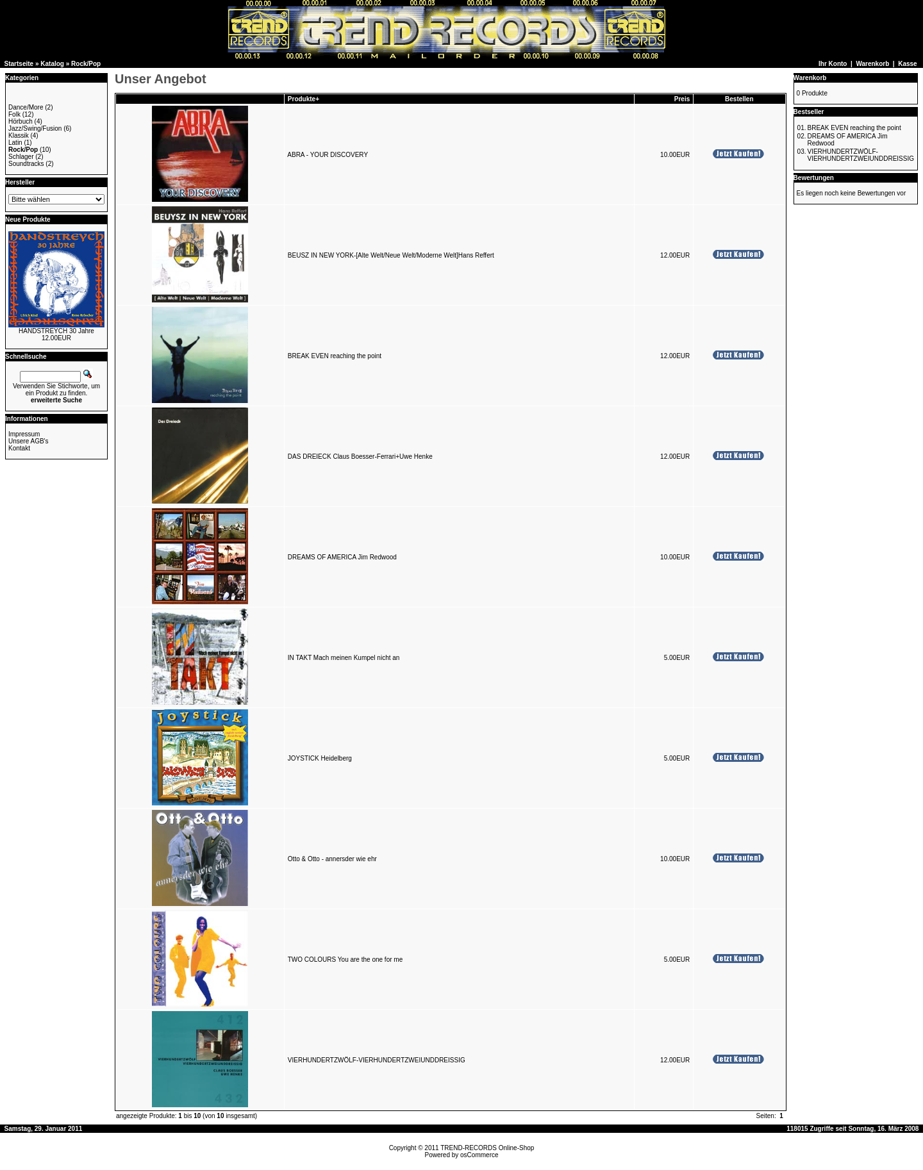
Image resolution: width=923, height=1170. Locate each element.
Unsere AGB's (28, 441)
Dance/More (25, 107)
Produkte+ (303, 99)
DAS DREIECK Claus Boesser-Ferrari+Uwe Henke (360, 456)
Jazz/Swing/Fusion (35, 128)
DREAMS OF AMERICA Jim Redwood (342, 557)
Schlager (20, 156)
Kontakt (19, 448)
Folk (14, 114)
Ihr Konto (833, 63)
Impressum (24, 434)
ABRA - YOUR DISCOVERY (327, 154)
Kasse (907, 63)
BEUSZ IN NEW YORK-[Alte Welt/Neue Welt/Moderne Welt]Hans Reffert (391, 255)
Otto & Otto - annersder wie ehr (332, 858)
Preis (682, 99)
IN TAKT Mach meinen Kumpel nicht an (344, 657)
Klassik (18, 135)
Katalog (52, 63)
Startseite (19, 63)
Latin (15, 142)
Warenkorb (872, 63)
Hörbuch (20, 121)
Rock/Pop (86, 63)
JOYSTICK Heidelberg (320, 758)
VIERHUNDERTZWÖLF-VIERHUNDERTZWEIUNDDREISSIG (376, 1060)
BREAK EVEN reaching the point (334, 355)
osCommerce (479, 1154)
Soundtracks (26, 163)
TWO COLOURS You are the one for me (345, 959)
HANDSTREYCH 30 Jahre (56, 330)
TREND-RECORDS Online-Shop (487, 1147)
